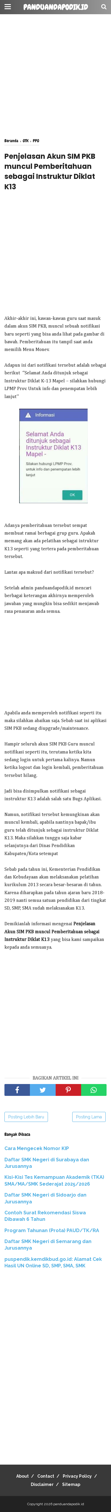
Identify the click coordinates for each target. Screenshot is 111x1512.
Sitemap (71, 1484)
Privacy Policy (77, 1476)
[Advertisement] (55, 76)
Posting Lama (89, 1117)
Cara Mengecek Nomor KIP (36, 1148)
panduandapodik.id (55, 7)
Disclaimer (42, 1484)
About (22, 1476)
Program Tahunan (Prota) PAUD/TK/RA (51, 1230)
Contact (45, 1476)
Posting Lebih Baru (26, 1117)
